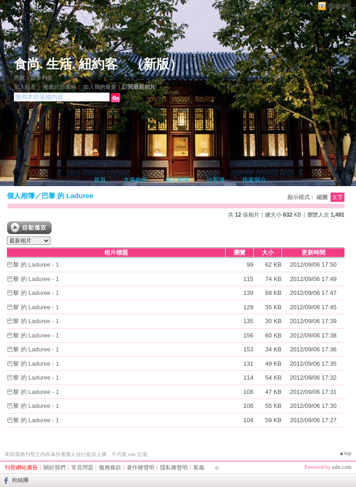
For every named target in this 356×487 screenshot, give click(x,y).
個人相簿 (177, 179)
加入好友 (25, 87)
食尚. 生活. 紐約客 (65, 64)
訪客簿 (216, 179)
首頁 (100, 179)
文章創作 (135, 179)
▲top (345, 453)
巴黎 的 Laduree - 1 (33, 264)
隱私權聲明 (174, 467)
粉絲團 (20, 480)
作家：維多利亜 (33, 78)
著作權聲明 (140, 467)
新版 (156, 64)
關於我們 (54, 467)
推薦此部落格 (59, 87)
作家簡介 (254, 179)
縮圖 (322, 197)
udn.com (341, 467)
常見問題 (82, 467)
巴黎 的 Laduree (67, 196)
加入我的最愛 (100, 87)
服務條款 (110, 467)
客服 (198, 467)
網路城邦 (339, 6)
